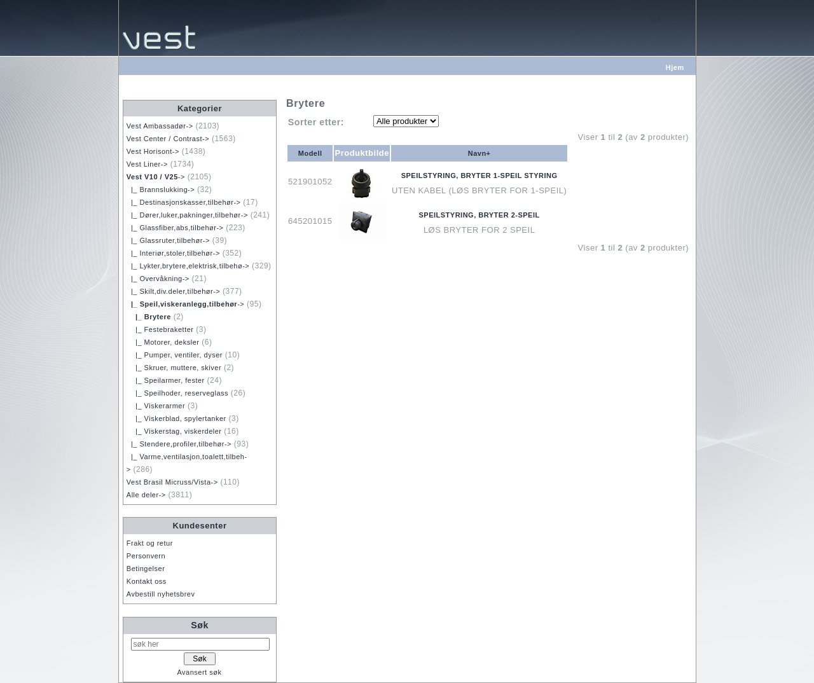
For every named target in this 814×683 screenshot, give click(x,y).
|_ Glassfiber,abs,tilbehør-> (175, 227)
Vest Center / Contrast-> (168, 138)
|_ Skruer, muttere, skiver (174, 367)
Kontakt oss (147, 581)
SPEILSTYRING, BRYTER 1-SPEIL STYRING (479, 175)
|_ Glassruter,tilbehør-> (168, 240)
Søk (200, 625)
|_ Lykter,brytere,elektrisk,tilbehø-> (188, 266)
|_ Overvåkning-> (158, 278)
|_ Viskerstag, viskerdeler (174, 431)
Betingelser (146, 568)
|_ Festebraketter (160, 329)
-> (156, 177)
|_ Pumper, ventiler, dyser (175, 355)
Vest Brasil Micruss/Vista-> (172, 482)
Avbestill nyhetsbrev (161, 594)
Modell (310, 153)
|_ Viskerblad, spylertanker (176, 418)
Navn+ (479, 153)
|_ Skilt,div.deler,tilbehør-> (173, 291)
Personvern (146, 556)
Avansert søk (199, 672)
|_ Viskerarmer (156, 406)
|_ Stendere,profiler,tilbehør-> (179, 444)
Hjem (675, 67)
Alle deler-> (146, 495)
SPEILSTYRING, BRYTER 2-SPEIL (479, 215)
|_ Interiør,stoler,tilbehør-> (173, 253)
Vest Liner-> (147, 164)
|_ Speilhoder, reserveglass (177, 393)
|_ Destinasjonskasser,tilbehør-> (184, 202)
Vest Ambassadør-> (160, 126)
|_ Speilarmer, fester (166, 380)
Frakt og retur (150, 543)
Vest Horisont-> (153, 151)
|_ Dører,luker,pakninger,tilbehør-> (187, 215)
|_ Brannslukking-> (161, 189)
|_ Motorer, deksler (163, 342)
